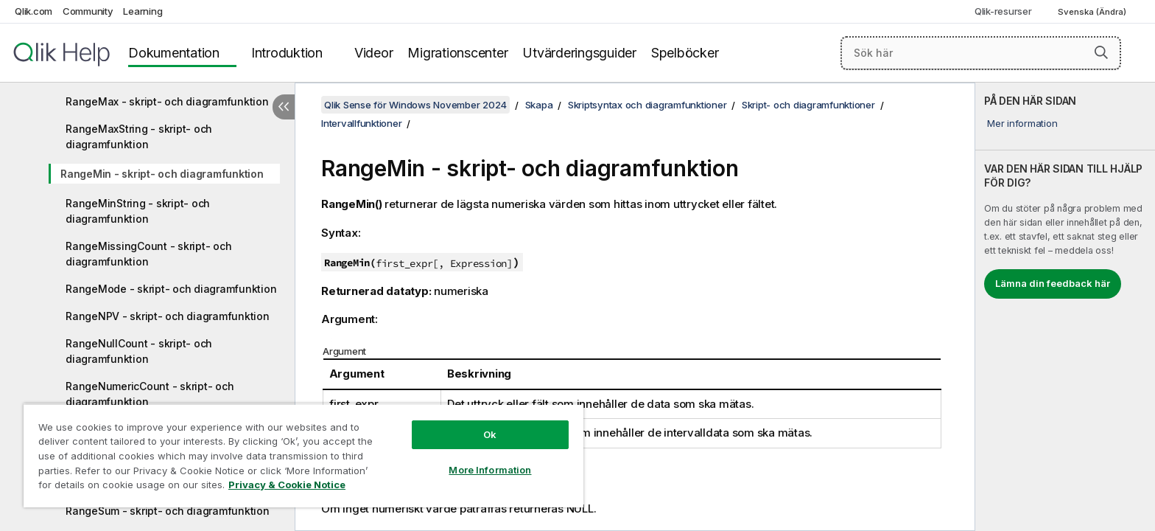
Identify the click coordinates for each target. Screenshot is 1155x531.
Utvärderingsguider (579, 52)
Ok (489, 434)
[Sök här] (981, 53)
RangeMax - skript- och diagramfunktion (167, 101)
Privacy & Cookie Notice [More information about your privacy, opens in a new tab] (286, 484)
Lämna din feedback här (1052, 283)
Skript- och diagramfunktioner (808, 105)
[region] (303, 455)
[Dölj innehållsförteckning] (284, 106)
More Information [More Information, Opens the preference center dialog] (490, 470)
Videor (373, 52)
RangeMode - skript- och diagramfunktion (171, 288)
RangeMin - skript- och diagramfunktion (162, 173)
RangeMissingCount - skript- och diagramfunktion (148, 254)
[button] (1101, 52)
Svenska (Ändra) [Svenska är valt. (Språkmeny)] (1093, 12)
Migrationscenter (457, 52)
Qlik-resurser (1003, 11)
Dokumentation (174, 52)
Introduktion (287, 52)
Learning (142, 11)
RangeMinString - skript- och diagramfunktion (138, 211)
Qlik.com (33, 11)
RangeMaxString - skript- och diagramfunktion (139, 136)
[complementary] (1065, 307)
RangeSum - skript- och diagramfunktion (168, 510)
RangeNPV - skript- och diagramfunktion (168, 316)
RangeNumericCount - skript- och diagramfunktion (150, 394)
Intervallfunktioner (361, 123)
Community (88, 11)
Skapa (539, 105)
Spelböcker (685, 52)
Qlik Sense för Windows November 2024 (415, 105)
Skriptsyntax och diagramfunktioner (647, 105)
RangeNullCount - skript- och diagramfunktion (139, 351)
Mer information (1022, 123)
